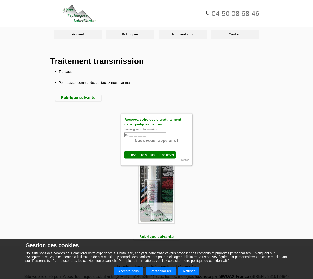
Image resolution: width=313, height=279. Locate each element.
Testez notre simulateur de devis (150, 155)
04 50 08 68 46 (232, 13)
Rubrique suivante (78, 98)
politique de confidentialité (210, 261)
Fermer (185, 160)
